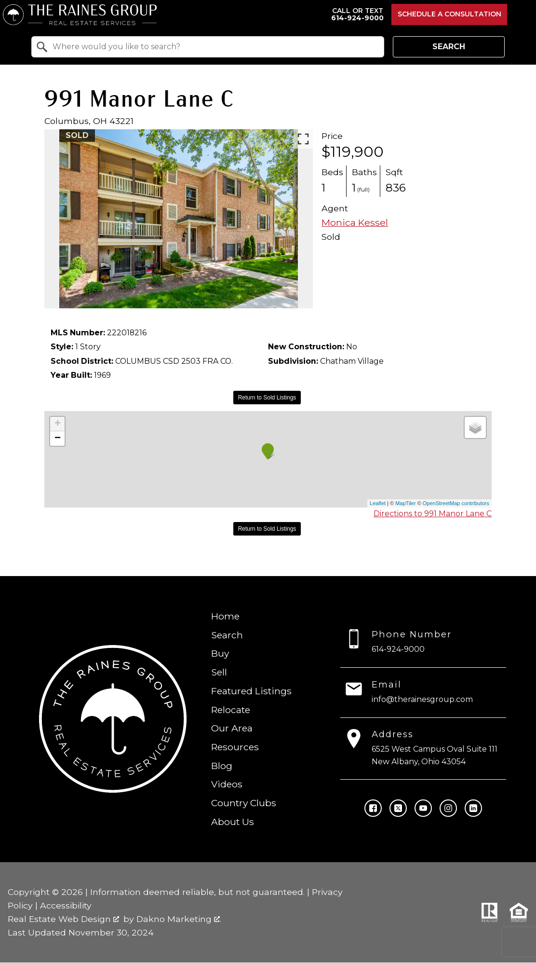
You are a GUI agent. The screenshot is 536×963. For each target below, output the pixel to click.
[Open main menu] (521, 14)
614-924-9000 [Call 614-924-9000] (398, 649)
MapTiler (405, 503)
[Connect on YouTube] (423, 808)
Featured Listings (251, 691)
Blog (221, 765)
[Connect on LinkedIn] (473, 808)
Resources (235, 747)
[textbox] (213, 46)
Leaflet (378, 503)
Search (448, 46)
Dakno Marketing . (178, 919)
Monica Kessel (355, 222)
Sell (219, 672)
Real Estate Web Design (63, 919)
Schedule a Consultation (449, 14)
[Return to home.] (163, 14)
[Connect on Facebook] (373, 808)
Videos (226, 784)
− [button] (57, 438)
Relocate (230, 709)
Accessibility (66, 905)
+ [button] (57, 424)
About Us (232, 821)
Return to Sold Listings (267, 397)
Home (225, 616)
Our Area (232, 728)
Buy (220, 654)
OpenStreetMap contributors (456, 503)
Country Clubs (243, 803)
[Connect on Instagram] (448, 808)
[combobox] (207, 46)
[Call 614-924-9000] (357, 14)
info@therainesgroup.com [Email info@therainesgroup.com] (422, 699)
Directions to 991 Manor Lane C (433, 513)
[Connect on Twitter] (398, 808)
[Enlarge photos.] (303, 139)
